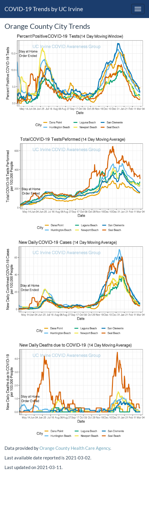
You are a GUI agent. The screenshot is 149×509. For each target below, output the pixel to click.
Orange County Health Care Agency (74, 448)
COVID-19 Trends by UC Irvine (44, 8)
